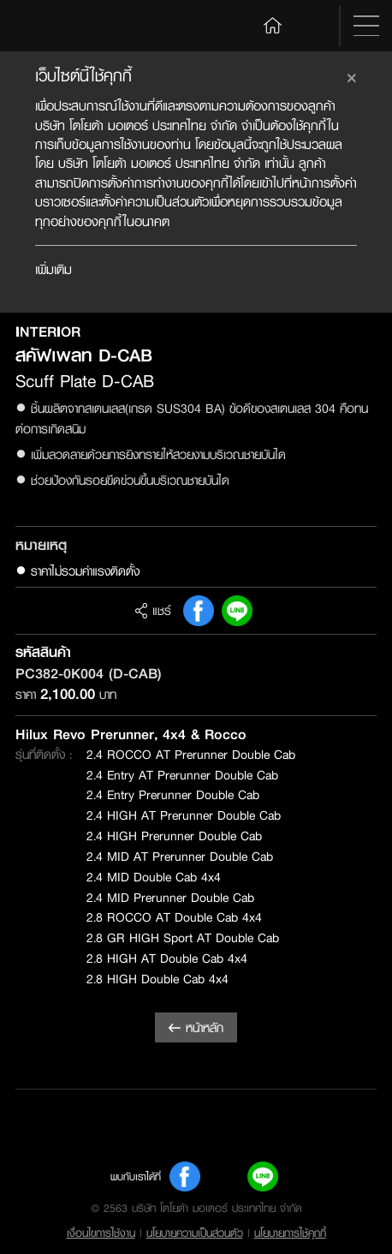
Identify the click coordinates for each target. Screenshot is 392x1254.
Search (314, 25)
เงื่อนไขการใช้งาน (101, 1232)
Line (237, 610)
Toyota (54, 25)
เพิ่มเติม (53, 269)
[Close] (352, 75)
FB (198, 610)
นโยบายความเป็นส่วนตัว (194, 1232)
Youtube (224, 1176)
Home (273, 24)
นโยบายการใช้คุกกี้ (290, 1232)
